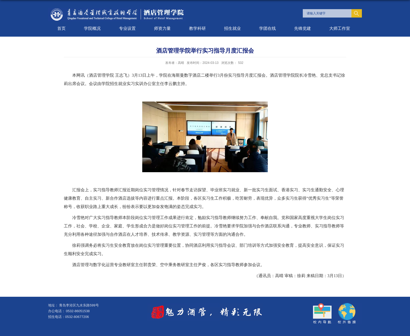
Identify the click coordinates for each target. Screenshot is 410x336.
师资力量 (162, 28)
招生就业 (232, 28)
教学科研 (197, 28)
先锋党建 (302, 28)
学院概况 (92, 28)
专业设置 (127, 28)
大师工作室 (339, 28)
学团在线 (267, 28)
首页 (61, 28)
